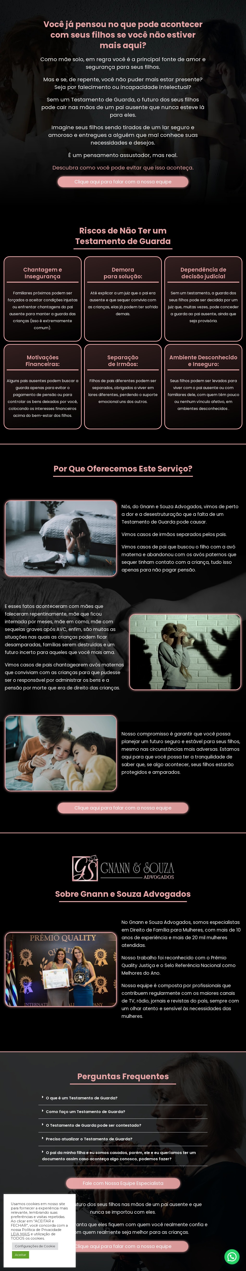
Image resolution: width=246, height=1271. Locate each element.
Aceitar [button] (20, 1255)
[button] (123, 1098)
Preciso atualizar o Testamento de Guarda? (89, 1139)
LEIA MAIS (20, 1234)
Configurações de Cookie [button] (35, 1246)
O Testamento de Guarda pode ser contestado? (93, 1125)
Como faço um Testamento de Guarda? (85, 1111)
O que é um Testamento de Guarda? (81, 1098)
